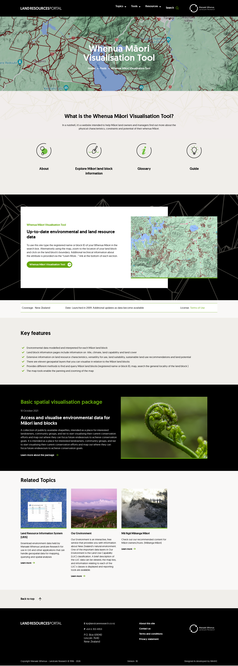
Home (91, 68)
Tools (103, 68)
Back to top (27, 599)
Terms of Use (197, 308)
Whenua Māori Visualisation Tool (130, 68)
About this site (147, 623)
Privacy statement (149, 639)
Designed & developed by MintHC (200, 661)
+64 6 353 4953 (93, 629)
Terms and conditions (151, 634)
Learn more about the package (38, 455)
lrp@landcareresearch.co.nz (99, 623)
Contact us (145, 629)
